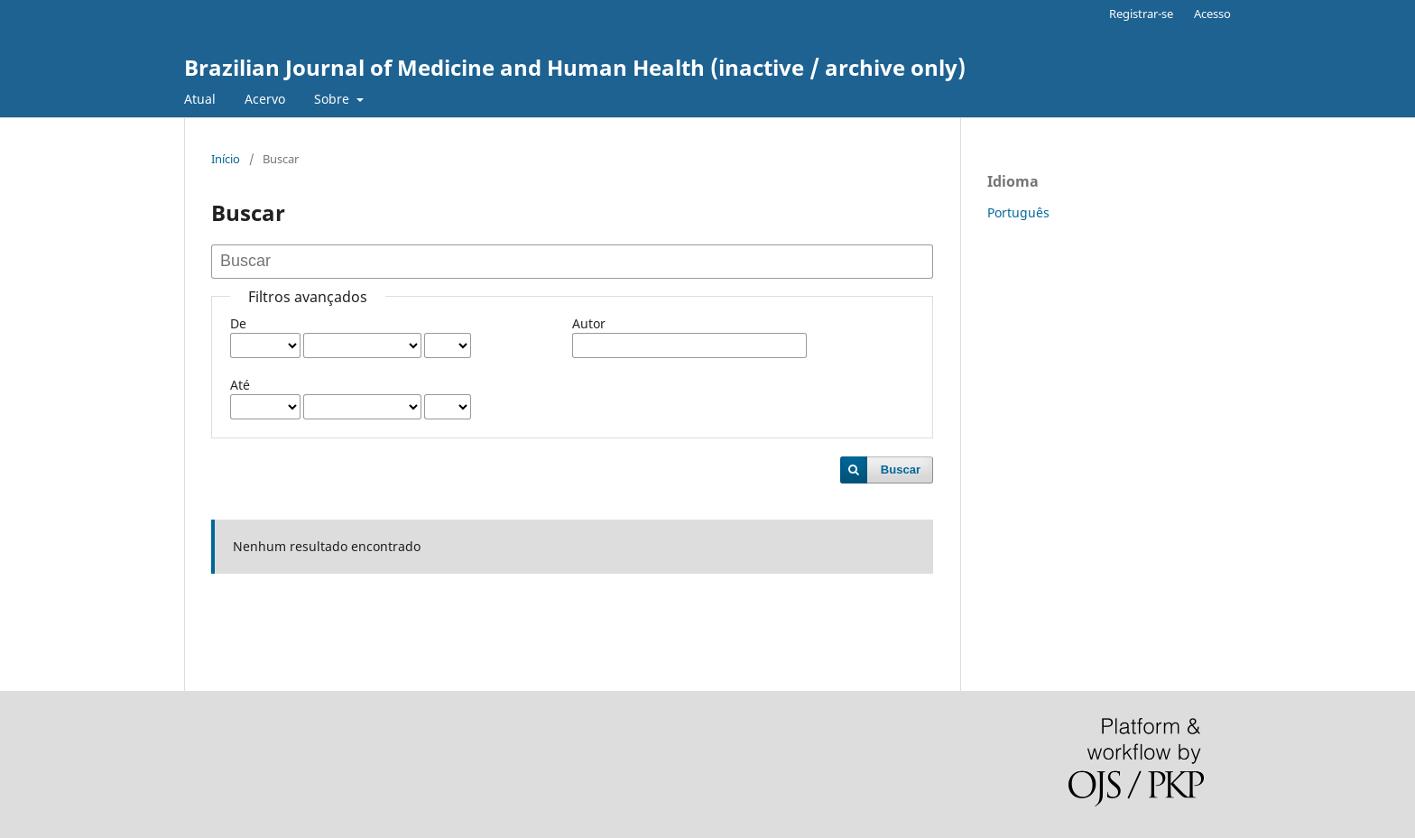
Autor (589, 323)
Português (1018, 212)
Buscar (900, 469)
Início (225, 159)
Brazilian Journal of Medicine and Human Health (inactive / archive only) (575, 67)
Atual (200, 98)
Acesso (1212, 13)
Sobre (333, 98)
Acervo (265, 98)
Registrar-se (1141, 13)
